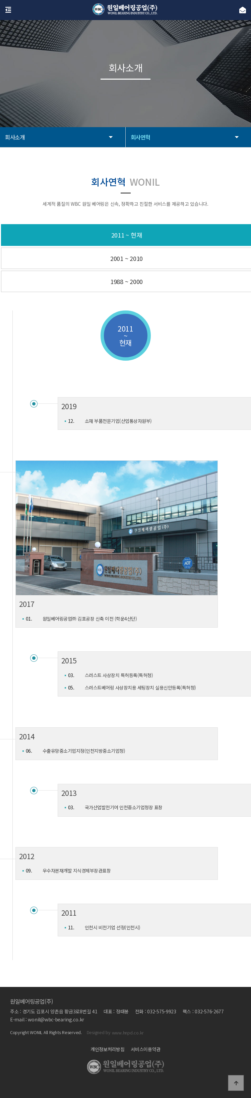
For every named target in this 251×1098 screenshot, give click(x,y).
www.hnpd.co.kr (128, 1032)
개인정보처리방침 (107, 1049)
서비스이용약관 (146, 1049)
